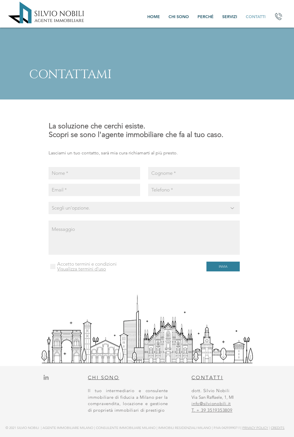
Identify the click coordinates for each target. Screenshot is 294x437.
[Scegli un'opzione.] (144, 208)
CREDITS (278, 427)
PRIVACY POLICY (255, 427)
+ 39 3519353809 (214, 410)
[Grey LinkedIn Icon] (46, 377)
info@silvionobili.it (211, 403)
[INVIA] (223, 266)
